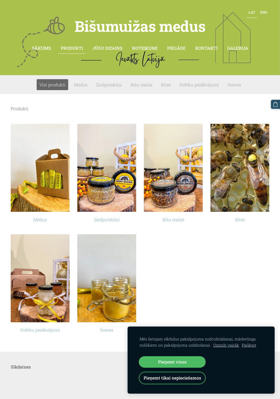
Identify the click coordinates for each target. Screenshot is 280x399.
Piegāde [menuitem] (176, 48)
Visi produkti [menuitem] (52, 84)
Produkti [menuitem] (72, 48)
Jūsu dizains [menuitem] (107, 48)
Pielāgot (249, 345)
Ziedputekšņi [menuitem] (109, 84)
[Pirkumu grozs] (275, 104)
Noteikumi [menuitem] (145, 48)
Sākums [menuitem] (41, 48)
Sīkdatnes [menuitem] (21, 367)
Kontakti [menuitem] (206, 48)
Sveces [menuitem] (234, 84)
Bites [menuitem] (166, 84)
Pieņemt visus (172, 362)
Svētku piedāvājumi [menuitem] (199, 84)
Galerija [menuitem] (237, 48)
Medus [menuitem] (80, 84)
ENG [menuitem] (263, 12)
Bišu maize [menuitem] (141, 84)
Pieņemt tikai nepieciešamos (172, 378)
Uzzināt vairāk (226, 345)
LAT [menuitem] (251, 12)
